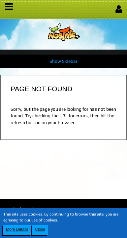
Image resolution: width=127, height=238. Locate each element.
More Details (17, 229)
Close (40, 229)
